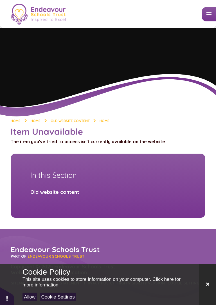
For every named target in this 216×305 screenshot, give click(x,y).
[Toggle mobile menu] (209, 14)
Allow (29, 297)
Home (16, 121)
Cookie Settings (58, 297)
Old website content (70, 121)
